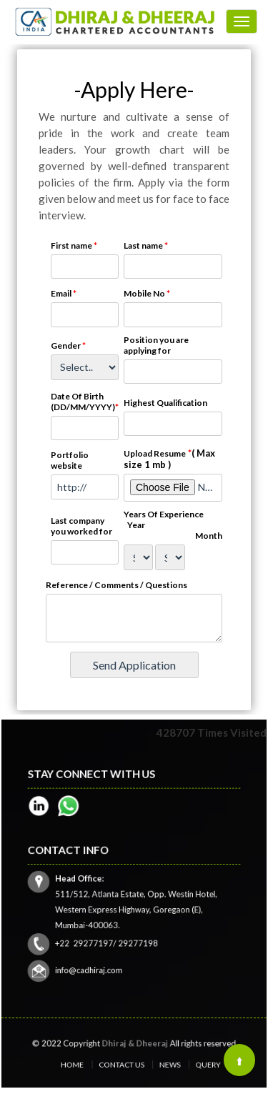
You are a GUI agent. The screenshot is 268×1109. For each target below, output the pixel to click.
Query (185, 1063)
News (159, 1063)
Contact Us (125, 1063)
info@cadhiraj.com (102, 951)
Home (90, 1063)
